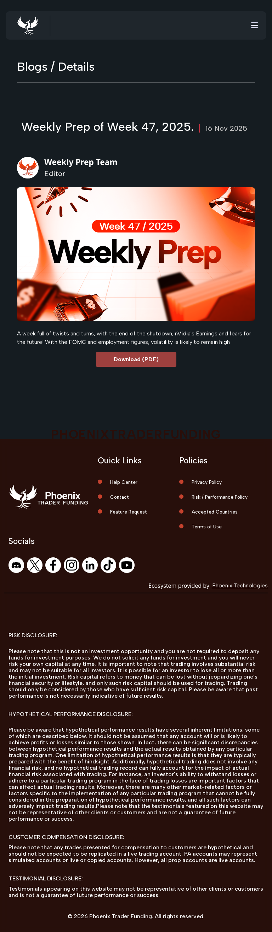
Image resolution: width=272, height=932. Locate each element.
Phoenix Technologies (240, 585)
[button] (254, 25)
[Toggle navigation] (254, 25)
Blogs (32, 66)
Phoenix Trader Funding (120, 916)
